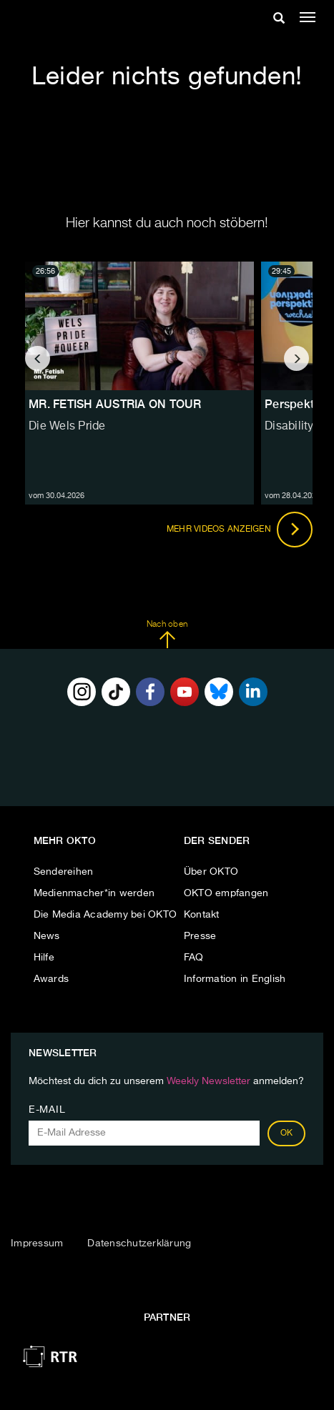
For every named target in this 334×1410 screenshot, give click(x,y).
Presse (200, 936)
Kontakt (202, 915)
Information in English (235, 979)
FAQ (194, 958)
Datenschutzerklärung (139, 1243)
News (47, 936)
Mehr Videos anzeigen (240, 529)
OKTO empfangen (226, 893)
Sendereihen (64, 872)
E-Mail (47, 1110)
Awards (51, 979)
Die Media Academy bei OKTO (105, 915)
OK (286, 1133)
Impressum (37, 1243)
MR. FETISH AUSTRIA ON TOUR (115, 404)
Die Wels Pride (67, 426)
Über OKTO (211, 872)
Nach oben (167, 634)
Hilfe (44, 958)
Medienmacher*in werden (94, 893)
